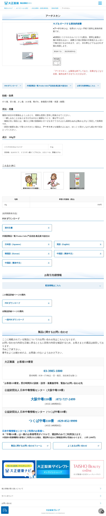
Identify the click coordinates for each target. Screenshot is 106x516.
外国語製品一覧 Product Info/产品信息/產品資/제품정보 (47, 86)
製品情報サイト (18, 3)
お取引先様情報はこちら (86, 86)
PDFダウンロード (11, 86)
